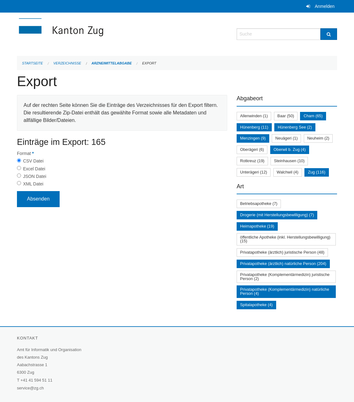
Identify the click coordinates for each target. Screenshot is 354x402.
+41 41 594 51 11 (36, 380)
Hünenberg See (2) (295, 127)
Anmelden (325, 6)
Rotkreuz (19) (252, 160)
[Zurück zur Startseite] (98, 33)
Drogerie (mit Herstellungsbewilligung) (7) (277, 214)
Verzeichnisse (67, 63)
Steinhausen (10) (289, 160)
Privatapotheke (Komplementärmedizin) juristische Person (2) (285, 276)
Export (149, 63)
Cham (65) (312, 115)
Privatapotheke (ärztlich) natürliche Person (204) (283, 263)
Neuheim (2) (318, 138)
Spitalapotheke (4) (256, 304)
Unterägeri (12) (253, 172)
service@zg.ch (30, 388)
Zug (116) (316, 172)
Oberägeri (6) (252, 149)
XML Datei (33, 183)
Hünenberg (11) (254, 127)
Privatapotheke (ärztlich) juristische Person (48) (282, 252)
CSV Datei (33, 160)
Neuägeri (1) (286, 138)
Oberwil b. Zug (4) (290, 149)
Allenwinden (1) (254, 115)
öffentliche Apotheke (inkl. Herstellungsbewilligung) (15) (285, 239)
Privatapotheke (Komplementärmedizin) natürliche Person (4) (284, 291)
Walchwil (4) (287, 172)
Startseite (32, 63)
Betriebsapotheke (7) (258, 203)
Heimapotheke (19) (257, 226)
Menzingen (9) (253, 138)
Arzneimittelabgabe (111, 63)
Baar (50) (285, 115)
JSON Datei (34, 176)
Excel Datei (34, 168)
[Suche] (328, 34)
